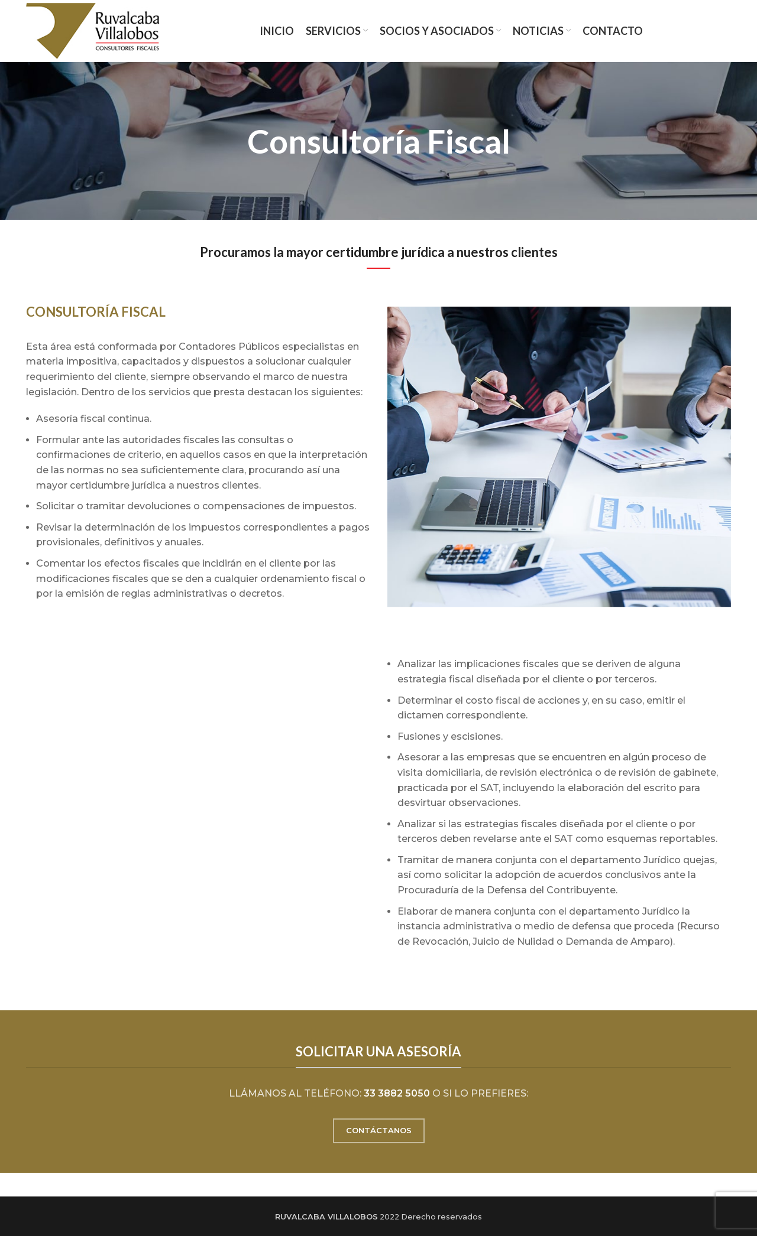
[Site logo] (93, 30)
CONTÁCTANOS (379, 1130)
